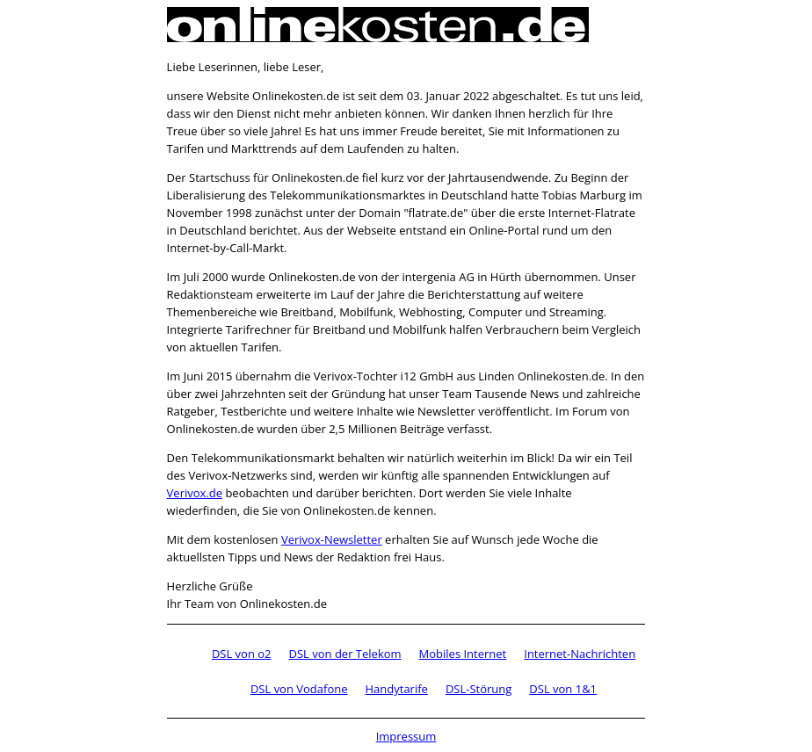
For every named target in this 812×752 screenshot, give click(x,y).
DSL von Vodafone (299, 689)
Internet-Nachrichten (579, 654)
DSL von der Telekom (345, 654)
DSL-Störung (478, 689)
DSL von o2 (242, 654)
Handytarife (397, 689)
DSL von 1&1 (563, 689)
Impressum (406, 736)
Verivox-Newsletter (331, 539)
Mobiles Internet (463, 654)
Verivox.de (194, 493)
